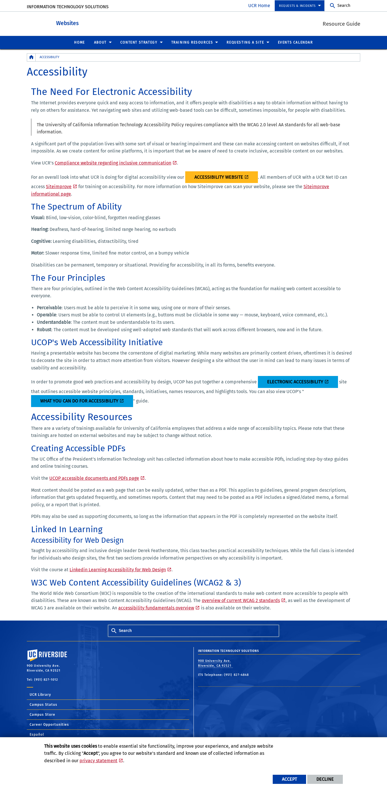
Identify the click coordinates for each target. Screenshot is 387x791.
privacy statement (98, 760)
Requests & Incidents (297, 6)
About (100, 42)
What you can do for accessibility (79, 400)
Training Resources (192, 42)
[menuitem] (299, 5)
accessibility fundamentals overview (156, 607)
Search (343, 5)
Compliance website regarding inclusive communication (113, 162)
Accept (289, 779)
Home (79, 42)
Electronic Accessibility (295, 381)
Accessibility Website (218, 177)
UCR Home (259, 5)
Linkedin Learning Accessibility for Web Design (118, 569)
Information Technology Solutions (68, 6)
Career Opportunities (49, 724)
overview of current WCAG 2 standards (241, 600)
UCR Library (40, 694)
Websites (93, 22)
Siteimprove (59, 186)
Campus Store (42, 714)
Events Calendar (295, 42)
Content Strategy (139, 42)
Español (37, 734)
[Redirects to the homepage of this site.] (31, 57)
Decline (325, 779)
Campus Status (43, 704)
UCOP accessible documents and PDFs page (94, 478)
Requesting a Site (245, 42)
